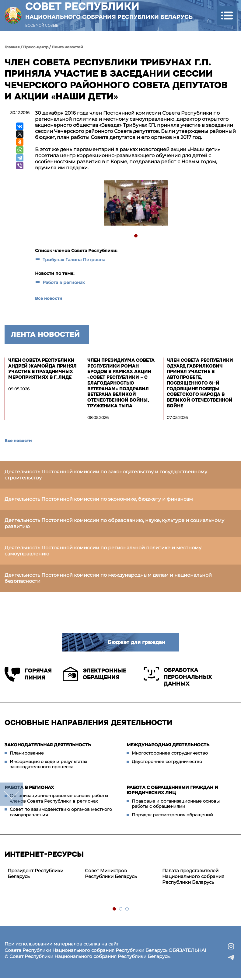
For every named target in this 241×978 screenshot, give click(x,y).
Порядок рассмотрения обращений (172, 814)
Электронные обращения (94, 674)
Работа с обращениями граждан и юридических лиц (172, 790)
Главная (12, 47)
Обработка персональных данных (178, 677)
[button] (226, 15)
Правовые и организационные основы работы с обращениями (176, 803)
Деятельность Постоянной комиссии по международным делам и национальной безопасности (108, 578)
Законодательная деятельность (48, 745)
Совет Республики (109, 10)
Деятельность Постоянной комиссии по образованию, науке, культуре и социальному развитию (114, 523)
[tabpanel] (135, 203)
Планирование (27, 753)
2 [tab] (121, 909)
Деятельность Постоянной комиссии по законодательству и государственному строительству (106, 475)
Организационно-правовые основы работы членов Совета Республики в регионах (59, 798)
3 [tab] (127, 909)
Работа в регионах (64, 282)
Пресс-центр (35, 47)
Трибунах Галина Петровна (74, 259)
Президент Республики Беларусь (35, 873)
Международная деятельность (168, 745)
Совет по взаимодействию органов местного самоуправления (61, 812)
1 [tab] (136, 236)
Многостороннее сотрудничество (170, 753)
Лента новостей (67, 47)
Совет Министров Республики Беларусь (111, 873)
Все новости (48, 298)
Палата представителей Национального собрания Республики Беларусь (193, 876)
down (11, 794)
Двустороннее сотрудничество (167, 761)
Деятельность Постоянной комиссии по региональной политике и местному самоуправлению (103, 551)
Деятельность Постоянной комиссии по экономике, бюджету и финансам (99, 499)
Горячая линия (28, 674)
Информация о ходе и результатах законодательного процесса (48, 764)
